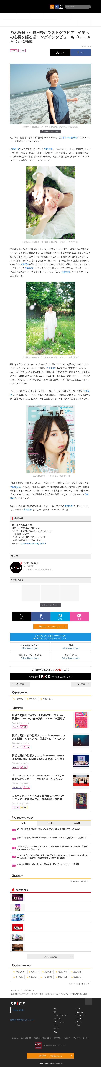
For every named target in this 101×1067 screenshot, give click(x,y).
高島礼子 (33, 972)
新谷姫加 (76, 977)
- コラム (78, 1022)
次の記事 (83, 684)
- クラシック (57, 1019)
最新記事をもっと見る (80, 882)
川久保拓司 (46, 977)
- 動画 (77, 1009)
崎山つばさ (61, 972)
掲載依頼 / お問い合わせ (42, 1038)
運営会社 (15, 1038)
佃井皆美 (31, 977)
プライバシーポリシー (81, 1038)
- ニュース (79, 1012)
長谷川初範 (61, 977)
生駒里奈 (73, 137)
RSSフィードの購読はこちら (52, 626)
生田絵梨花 (15, 487)
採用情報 (57, 1038)
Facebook (18, 1010)
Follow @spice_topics (30, 648)
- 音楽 (55, 1009)
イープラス (15, 990)
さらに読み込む (58, 957)
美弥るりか (19, 972)
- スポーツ (56, 1028)
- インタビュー (80, 1015)
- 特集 (77, 1025)
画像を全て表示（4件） (50, 131)
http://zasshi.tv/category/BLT (33, 543)
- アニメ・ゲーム (59, 1022)
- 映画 (55, 1032)
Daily (24, 823)
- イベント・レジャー (60, 1015)
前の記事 (18, 684)
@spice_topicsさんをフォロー (22, 1020)
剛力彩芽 (18, 977)
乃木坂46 (64, 137)
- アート (55, 1025)
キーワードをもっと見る (79, 984)
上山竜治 (76, 972)
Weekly (50, 823)
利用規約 (67, 1038)
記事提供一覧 (26, 1038)
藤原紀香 (47, 972)
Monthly (77, 823)
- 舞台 (55, 1012)
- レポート (79, 1019)
